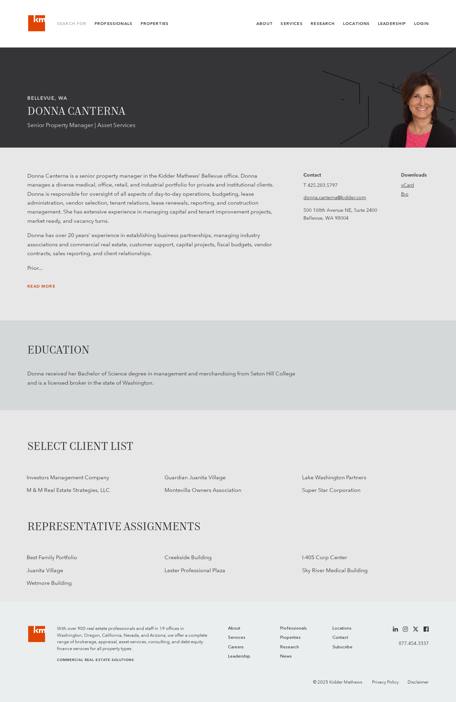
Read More (41, 286)
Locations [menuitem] (342, 628)
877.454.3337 (414, 643)
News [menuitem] (286, 656)
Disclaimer (418, 682)
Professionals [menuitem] (293, 628)
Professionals (113, 23)
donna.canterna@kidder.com (334, 197)
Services (291, 23)
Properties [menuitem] (290, 637)
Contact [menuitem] (340, 637)
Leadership (392, 23)
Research (323, 23)
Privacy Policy (385, 682)
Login (421, 23)
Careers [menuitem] (236, 647)
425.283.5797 (323, 185)
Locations (356, 23)
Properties (155, 23)
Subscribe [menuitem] (342, 647)
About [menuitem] (234, 628)
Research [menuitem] (289, 647)
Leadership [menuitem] (239, 656)
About (264, 23)
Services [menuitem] (236, 637)
